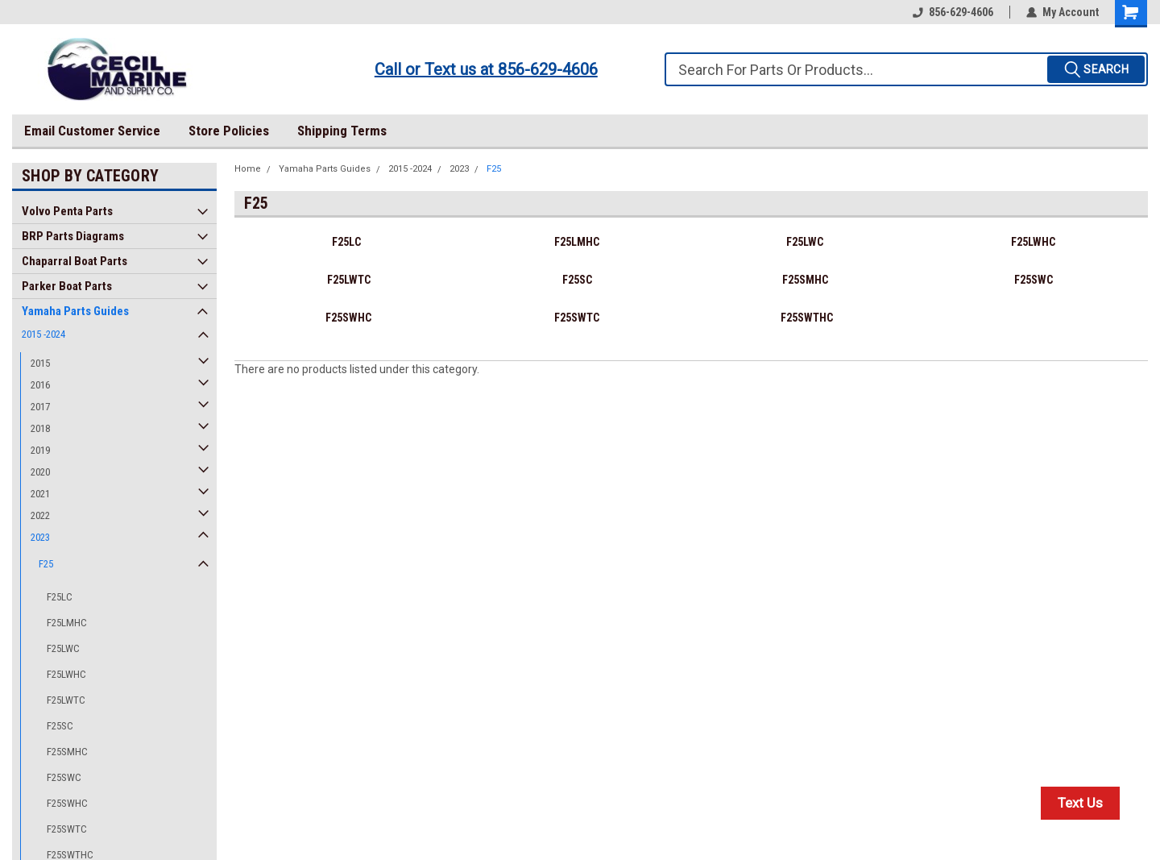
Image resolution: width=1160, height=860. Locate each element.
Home (247, 169)
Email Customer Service (92, 131)
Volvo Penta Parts (67, 211)
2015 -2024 (43, 334)
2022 (40, 515)
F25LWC (63, 648)
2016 (40, 385)
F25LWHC (66, 674)
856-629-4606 (953, 12)
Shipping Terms (342, 131)
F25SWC (64, 777)
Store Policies (228, 131)
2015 (40, 363)
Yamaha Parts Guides (75, 311)
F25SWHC (67, 803)
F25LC (59, 597)
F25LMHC (67, 623)
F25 (46, 564)
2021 (40, 494)
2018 (40, 428)
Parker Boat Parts (67, 286)
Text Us (1080, 803)
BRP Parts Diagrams (73, 236)
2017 (40, 407)
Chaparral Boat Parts (74, 261)
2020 (40, 472)
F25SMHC (67, 752)
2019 (40, 450)
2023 (40, 537)
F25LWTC (66, 700)
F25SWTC (67, 829)
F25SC (60, 726)
